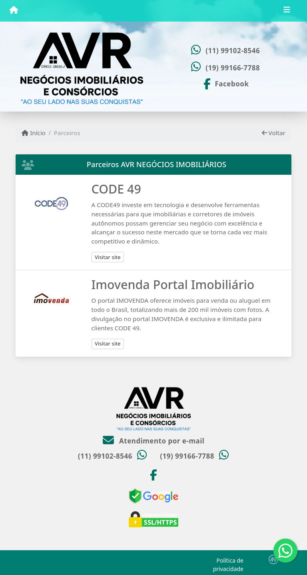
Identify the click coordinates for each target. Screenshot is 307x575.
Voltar (273, 133)
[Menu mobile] (14, 10)
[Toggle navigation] (286, 10)
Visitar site (108, 257)
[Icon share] (225, 83)
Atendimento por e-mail (154, 440)
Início (34, 133)
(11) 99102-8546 (232, 50)
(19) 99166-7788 (232, 67)
